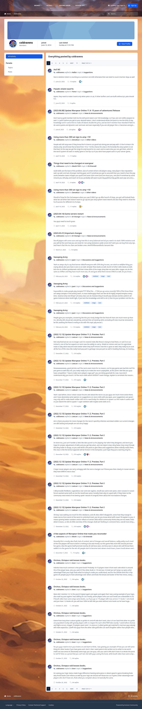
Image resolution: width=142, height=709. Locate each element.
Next (71, 63)
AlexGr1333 (76, 166)
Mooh (74, 537)
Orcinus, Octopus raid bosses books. (70, 560)
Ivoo (73, 563)
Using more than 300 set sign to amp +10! (72, 137)
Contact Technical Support (37, 705)
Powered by (127, 705)
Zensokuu (75, 140)
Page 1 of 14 (87, 63)
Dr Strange (76, 217)
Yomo (74, 92)
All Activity (12, 56)
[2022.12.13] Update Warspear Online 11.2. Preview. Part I (79, 334)
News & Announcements (94, 113)
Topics (10, 68)
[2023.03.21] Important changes (68, 233)
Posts (10, 72)
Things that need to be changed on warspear (73, 163)
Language (10, 705)
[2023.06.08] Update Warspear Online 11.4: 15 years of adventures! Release (87, 110)
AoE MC (57, 69)
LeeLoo (74, 113)
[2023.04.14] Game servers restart (69, 214)
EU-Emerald (92, 166)
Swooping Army (61, 257)
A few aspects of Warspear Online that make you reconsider (80, 533)
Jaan (73, 260)
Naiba (74, 72)
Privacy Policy (21, 705)
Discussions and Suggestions (93, 260)
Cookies (51, 705)
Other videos (91, 140)
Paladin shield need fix (64, 89)
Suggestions (88, 72)
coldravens (60, 72)
